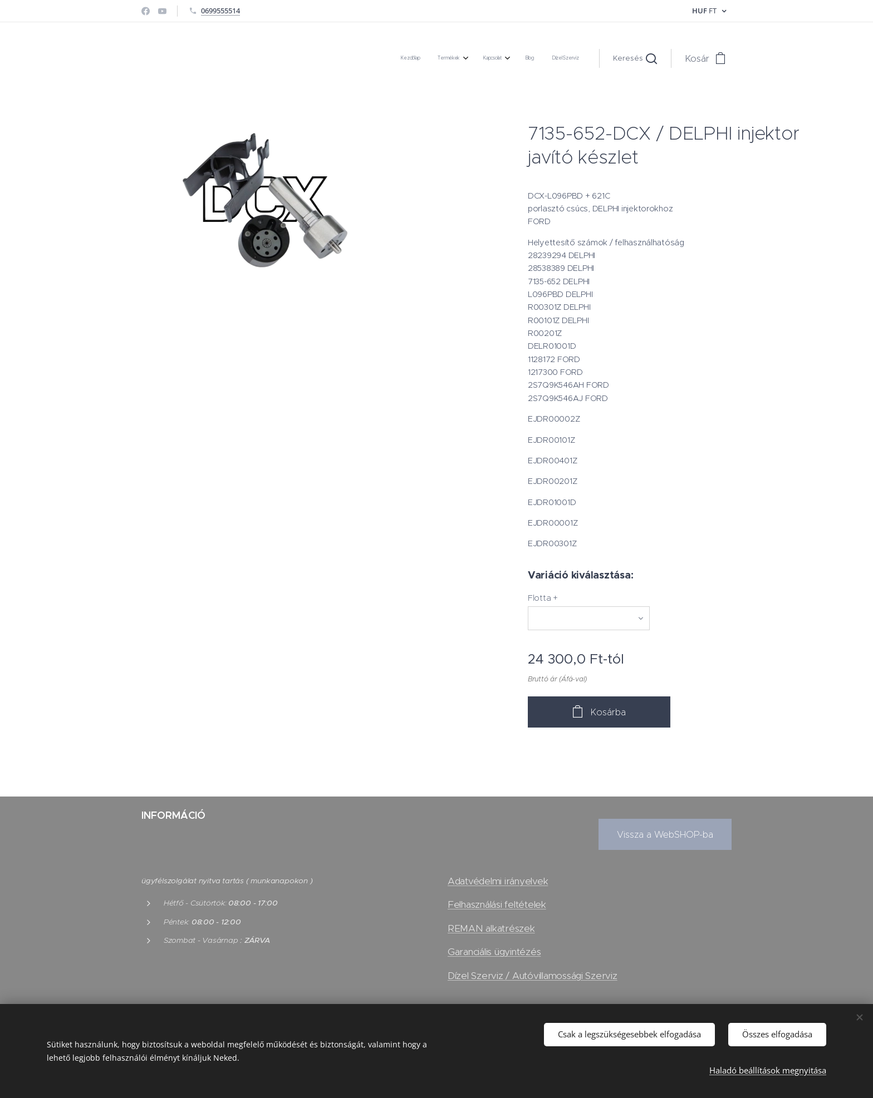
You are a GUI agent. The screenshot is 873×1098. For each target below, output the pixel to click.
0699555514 (220, 11)
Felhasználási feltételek (497, 905)
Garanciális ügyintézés (494, 952)
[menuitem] (500, 58)
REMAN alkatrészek (491, 928)
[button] (635, 58)
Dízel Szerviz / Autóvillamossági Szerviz (532, 976)
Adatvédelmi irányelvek (498, 881)
